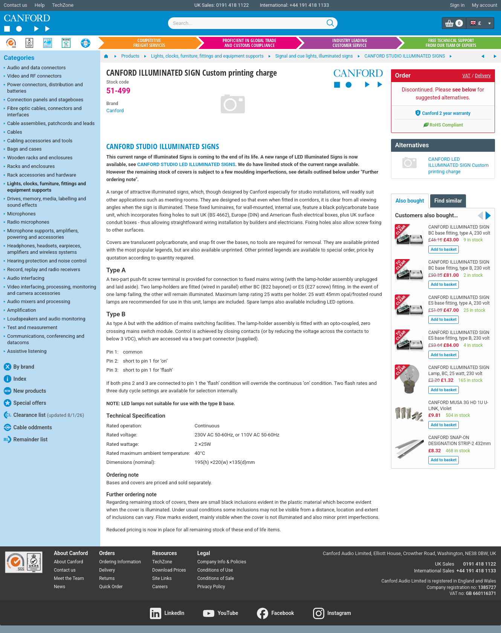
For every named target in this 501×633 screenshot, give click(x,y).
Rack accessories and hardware (40, 175)
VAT (466, 75)
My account (484, 5)
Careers (160, 586)
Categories (19, 57)
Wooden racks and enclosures (38, 158)
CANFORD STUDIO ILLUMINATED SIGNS (162, 146)
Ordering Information (120, 561)
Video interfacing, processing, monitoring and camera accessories (50, 290)
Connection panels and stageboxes (43, 100)
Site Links (162, 578)
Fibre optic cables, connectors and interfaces (43, 111)
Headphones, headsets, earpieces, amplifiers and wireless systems (42, 249)
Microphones (20, 214)
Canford (115, 110)
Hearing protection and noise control (45, 261)
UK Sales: (204, 5)
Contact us (15, 5)
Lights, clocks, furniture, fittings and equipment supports (45, 187)
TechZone (62, 5)
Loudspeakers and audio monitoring (45, 319)
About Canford (68, 561)
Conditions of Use (215, 570)
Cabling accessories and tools (38, 141)
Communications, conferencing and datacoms (44, 339)
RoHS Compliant (443, 125)
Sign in (457, 5)
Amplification (20, 310)
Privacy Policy (211, 586)
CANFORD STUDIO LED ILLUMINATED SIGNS (186, 164)
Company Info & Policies (221, 561)
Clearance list (44, 415)
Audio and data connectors (35, 68)
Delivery (483, 75)
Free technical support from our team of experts (451, 43)
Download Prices (169, 570)
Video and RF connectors (32, 76)
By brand (19, 367)
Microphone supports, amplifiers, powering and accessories (41, 234)
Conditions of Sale (215, 578)
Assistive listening (25, 351)
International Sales (434, 571)
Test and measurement (30, 328)
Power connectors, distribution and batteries (43, 88)
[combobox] (253, 23)
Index (15, 379)
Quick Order (110, 586)
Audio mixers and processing (37, 302)
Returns (107, 578)
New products (25, 391)
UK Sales (444, 564)
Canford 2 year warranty (442, 113)
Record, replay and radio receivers (42, 270)
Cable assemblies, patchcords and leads (49, 123)
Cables (13, 132)
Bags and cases (22, 149)
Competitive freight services (149, 43)
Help (40, 5)
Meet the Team (69, 578)
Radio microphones (26, 222)
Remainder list (25, 439)
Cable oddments (28, 427)
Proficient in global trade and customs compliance (249, 43)
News (59, 586)
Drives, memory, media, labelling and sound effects (45, 202)
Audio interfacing (24, 278)
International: (274, 5)
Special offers (25, 403)
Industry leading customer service (349, 43)
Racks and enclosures (29, 166)
